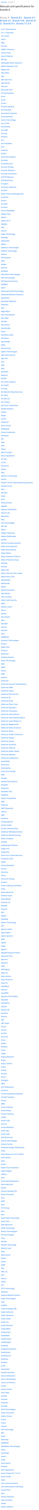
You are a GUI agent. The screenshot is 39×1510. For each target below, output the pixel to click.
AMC (3, 664)
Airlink (3, 419)
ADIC (3, 261)
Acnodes (4, 160)
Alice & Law (5, 513)
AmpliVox (4, 795)
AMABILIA (5, 637)
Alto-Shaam (5, 617)
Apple (3, 946)
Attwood (4, 1292)
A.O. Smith (5, 36)
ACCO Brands (6, 110)
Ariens (3, 1067)
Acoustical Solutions (9, 174)
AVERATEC (5, 1443)
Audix (3, 1366)
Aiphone (4, 375)
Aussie (3, 1386)
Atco (2, 1211)
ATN (2, 1268)
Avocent (4, 1466)
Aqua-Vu (4, 983)
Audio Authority (7, 1312)
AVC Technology (7, 1429)
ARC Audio (5, 1023)
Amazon (4, 650)
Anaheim (4, 818)
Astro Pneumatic (7, 1194)
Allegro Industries (8, 533)
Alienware (5, 516)
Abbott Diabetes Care (9, 66)
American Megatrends (9, 724)
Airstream (5, 435)
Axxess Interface (7, 1497)
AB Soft (4, 59)
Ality (2, 519)
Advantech (5, 298)
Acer (3, 147)
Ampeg (4, 778)
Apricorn (4, 959)
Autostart (4, 1402)
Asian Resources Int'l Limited (12, 1154)
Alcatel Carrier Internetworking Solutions (17, 482)
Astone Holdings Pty (9, 1191)
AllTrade (4, 563)
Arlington (4, 1080)
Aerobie (4, 321)
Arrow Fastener (7, 1107)
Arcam (3, 1026)
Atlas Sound (5, 1255)
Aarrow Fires (6, 53)
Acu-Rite (4, 204)
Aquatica (4, 1013)
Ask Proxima (6, 1157)
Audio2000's (6, 1329)
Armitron (4, 1090)
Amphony (5, 788)
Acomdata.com (7, 163)
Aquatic (4, 1006)
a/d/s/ (3, 39)
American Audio (7, 691)
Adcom (3, 231)
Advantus (4, 304)
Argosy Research (7, 1057)
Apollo (3, 942)
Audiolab (4, 1345)
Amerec (4, 677)
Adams (3, 217)
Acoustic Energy (7, 167)
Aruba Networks (7, 1127)
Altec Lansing (6, 597)
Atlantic (4, 1241)
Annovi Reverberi (7, 865)
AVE (2, 1433)
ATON (3, 1282)
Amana (4, 644)
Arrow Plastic (6, 1110)
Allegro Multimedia (8, 536)
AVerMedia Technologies (10, 1446)
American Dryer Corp (9, 704)
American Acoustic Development (13, 684)
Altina (3, 610)
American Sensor (7, 741)
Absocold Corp (6, 90)
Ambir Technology (8, 660)
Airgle (3, 415)
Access (3, 103)
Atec (2, 1214)
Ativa (3, 1238)
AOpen (3, 916)
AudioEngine (6, 1342)
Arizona (4, 1073)
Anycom (4, 909)
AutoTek (4, 1406)
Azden (3, 1503)
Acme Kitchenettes (8, 157)
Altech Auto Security (9, 600)
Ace (2, 140)
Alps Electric (5, 593)
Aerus (3, 331)
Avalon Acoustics (7, 1413)
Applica (4, 949)
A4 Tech (4, 46)
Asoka (3, 1164)
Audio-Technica (7, 1325)
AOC (2, 912)
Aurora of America (8, 1382)
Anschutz (4, 872)
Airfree (3, 412)
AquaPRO (4, 993)
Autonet (4, 1399)
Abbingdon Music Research (11, 63)
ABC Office (5, 73)
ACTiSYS (4, 190)
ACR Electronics (7, 180)
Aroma (3, 1100)
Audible (4, 1305)
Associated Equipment (9, 1181)
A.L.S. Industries (7, 32)
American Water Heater (10, 751)
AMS (3, 801)
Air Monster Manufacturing (11, 392)
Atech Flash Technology (10, 1218)
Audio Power (6, 1319)
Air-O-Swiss (5, 402)
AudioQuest (5, 1352)
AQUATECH (5, 1003)
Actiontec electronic (8, 187)
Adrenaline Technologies (10, 274)
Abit (2, 76)
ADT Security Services (9, 281)
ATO (2, 1275)
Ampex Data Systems (9, 781)
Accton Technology (8, 120)
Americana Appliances (9, 758)
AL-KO (3, 462)
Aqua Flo (4, 973)
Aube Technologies (8, 1298)
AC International (7, 93)
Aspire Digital (6, 1171)
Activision (4, 197)
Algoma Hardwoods (8, 509)
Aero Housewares (8, 315)
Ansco (3, 875)
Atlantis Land (6, 1248)
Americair (5, 681)
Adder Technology (8, 234)
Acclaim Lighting (7, 106)
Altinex (3, 613)
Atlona (3, 1258)
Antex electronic (7, 892)
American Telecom (8, 748)
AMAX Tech (5, 647)
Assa (3, 1178)
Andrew (4, 842)
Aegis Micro (5, 311)
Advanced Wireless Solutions (12, 294)
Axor (3, 1493)
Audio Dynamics (7, 1315)
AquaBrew (5, 986)
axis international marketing (12, 1486)
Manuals (4, 2)
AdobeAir (4, 271)
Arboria (4, 1016)
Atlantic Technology (8, 1245)
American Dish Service (9, 694)
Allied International (8, 550)
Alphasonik (5, 583)
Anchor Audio (6, 825)
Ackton (3, 153)
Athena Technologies (9, 1231)
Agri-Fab (4, 358)
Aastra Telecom (7, 56)
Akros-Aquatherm (8, 456)
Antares (4, 882)
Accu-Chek (5, 123)
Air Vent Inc (5, 398)
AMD (3, 674)
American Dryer (7, 701)
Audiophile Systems (8, 1349)
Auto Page (5, 1392)
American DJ (6, 697)
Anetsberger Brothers (9, 845)
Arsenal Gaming (7, 1114)
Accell (3, 100)
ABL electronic (6, 79)
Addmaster (5, 241)
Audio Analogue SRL (9, 1308)
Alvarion (4, 630)
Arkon (3, 1077)
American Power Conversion (12, 734)
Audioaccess (6, 1332)
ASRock (4, 1174)
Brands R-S (9, 23)
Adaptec (4, 224)
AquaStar (4, 1000)
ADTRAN (4, 284)
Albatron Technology (9, 476)
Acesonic (4, 150)
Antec (3, 889)
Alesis (3, 496)
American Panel (7, 731)
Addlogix (4, 237)
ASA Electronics (7, 1137)
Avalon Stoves (6, 1416)
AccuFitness (5, 127)
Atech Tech (5, 1221)
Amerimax (5, 764)
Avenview (4, 1439)
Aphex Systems (7, 936)
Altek (3, 603)
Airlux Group (6, 425)
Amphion (4, 785)
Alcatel (3, 479)
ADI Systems (6, 257)
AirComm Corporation (9, 405)
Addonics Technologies (10, 247)
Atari (3, 1204)
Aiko (2, 368)
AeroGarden (6, 328)
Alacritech (5, 466)
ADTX (3, 288)
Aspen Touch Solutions (10, 1167)
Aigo (3, 365)
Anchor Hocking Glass (9, 828)
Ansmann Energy (7, 879)
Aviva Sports (6, 1463)
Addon (3, 244)
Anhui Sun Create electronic (12, 855)
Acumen (4, 207)
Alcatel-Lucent (6, 486)
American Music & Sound (11, 728)
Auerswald (5, 1369)
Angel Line (5, 848)
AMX (3, 815)
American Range (7, 738)
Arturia (3, 1124)
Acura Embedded (7, 210)
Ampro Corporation (8, 798)
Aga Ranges (5, 341)
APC (2, 926)
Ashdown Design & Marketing (12, 1147)
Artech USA (5, 1120)
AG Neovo (5, 338)
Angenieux (5, 852)
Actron (3, 200)
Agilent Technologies (9, 351)
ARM (3, 1083)
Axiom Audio (6, 1476)
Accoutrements (7, 116)
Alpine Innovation (8, 590)
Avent (3, 1436)
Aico (2, 362)
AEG (2, 308)
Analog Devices (7, 822)
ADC (2, 227)
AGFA (3, 345)
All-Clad (4, 526)
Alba (2, 472)
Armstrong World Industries (12, 1094)
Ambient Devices (7, 657)
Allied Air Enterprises (9, 546)
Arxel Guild (5, 1134)
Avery (3, 1450)
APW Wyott (5, 969)
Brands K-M (18, 20)
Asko (3, 1161)
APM (3, 939)
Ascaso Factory (7, 1144)
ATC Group (5, 1208)
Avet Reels (5, 1453)
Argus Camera (6, 1063)
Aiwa (3, 442)
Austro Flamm (6, 1389)
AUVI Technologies (8, 1409)
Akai (2, 446)
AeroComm (5, 325)
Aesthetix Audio (7, 335)
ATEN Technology (7, 1228)
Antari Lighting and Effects (11, 885)
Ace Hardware (6, 143)
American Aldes (7, 687)
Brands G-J (5, 20)
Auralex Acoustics (8, 1372)
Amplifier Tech (6, 791)
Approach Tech (7, 956)
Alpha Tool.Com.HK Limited (11, 573)
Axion (3, 1480)
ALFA (3, 499)
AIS (2, 439)
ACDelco (4, 137)
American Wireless (8, 754)
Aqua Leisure (6, 976)
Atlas (3, 1251)
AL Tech (4, 459)
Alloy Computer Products (10, 556)
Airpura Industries (8, 432)
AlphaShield (5, 580)
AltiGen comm (6, 607)
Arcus (3, 1040)
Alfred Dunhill (6, 503)
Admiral (4, 268)
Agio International (8, 355)
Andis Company (7, 838)
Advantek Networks (8, 301)
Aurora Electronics (8, 1376)
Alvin (3, 634)
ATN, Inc (4, 1272)
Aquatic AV (5, 1010)
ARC (2, 1020)
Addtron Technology (9, 251)
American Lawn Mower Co (11, 721)
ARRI (3, 1104)
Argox (3, 1060)
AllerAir (4, 540)
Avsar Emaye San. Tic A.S (10, 1473)
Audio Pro (5, 1322)
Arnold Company (7, 1097)
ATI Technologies (7, 1235)
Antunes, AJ (5, 902)
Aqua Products (6, 979)
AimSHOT (4, 372)
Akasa (3, 449)
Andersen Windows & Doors (12, 832)
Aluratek (4, 623)
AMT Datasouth (7, 808)
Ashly (3, 1151)
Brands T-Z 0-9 (23, 23)
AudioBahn (5, 1335)
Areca (3, 1050)
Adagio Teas (5, 214)
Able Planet (5, 83)
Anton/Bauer (6, 899)
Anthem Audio (6, 895)
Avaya (3, 1423)
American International (10, 714)
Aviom (3, 1456)
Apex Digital (5, 932)
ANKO (3, 862)
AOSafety (4, 919)
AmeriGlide (5, 761)
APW (3, 966)
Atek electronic (7, 1225)
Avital (3, 1460)
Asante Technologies (9, 1141)
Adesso (4, 254)
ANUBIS (4, 906)
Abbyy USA (5, 69)
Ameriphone (6, 768)
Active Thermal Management (12, 194)
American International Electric (13, 717)
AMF (2, 775)
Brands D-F (29, 17)
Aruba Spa (5, 1131)
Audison (4, 1362)
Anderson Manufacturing (11, 835)
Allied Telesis (6, 553)
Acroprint (4, 184)
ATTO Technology (7, 1288)
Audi (3, 1302)
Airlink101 (5, 422)
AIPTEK (4, 378)
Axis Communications (9, 1483)
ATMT (3, 1265)
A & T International (8, 29)
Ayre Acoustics (6, 1500)
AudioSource (6, 1355)
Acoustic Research (8, 170)
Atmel (3, 1261)
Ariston (4, 1070)
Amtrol (3, 812)
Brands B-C (16, 17)
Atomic (3, 1278)
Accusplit (4, 130)
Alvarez (4, 627)
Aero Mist (4, 318)
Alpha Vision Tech (8, 576)
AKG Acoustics (6, 452)
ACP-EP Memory (7, 177)
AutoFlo (4, 1396)
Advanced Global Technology (12, 291)
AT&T (3, 1201)
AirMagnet (5, 429)
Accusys (4, 133)
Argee (3, 1053)
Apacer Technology (8, 922)
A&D (3, 43)
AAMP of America (8, 49)
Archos (3, 1030)
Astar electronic (7, 1184)
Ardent (3, 1043)
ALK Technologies (8, 523)
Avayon (4, 1426)
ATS (2, 1285)
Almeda (4, 566)
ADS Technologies (8, 278)
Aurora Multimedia (8, 1379)
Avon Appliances (7, 1470)
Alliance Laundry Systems (11, 543)
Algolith (4, 506)
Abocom (4, 86)
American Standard (8, 744)
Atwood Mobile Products (10, 1295)
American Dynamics (9, 707)
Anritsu (4, 869)
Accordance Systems (9, 113)
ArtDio (3, 1117)
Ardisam (4, 1047)
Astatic (3, 1188)
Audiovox (4, 1359)
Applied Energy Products (10, 953)
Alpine (3, 587)
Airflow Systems (7, 409)
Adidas (3, 264)
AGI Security (6, 348)
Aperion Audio (6, 929)
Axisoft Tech (5, 1490)
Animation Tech (7, 859)
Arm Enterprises (7, 1087)
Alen (2, 489)
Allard (3, 529)
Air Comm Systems (8, 382)
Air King (4, 388)
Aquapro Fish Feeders (9, 996)
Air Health (5, 385)
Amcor (3, 670)
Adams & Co (6, 221)
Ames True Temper (8, 771)
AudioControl (6, 1339)
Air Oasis (4, 395)
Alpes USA (5, 570)
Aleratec (4, 493)
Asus (3, 1198)
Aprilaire (4, 963)
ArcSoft (4, 1033)
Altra (3, 620)
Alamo (3, 469)
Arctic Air (4, 1036)
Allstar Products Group (10, 560)
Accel (3, 96)
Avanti (3, 1419)
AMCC (3, 667)
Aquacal (4, 989)
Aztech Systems (7, 1507)
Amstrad (4, 805)
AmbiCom (5, 654)
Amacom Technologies (10, 640)
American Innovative (9, 711)
